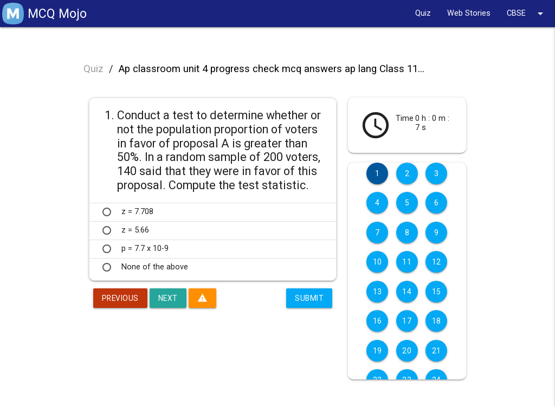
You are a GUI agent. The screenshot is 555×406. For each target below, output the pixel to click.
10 (377, 261)
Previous (121, 298)
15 (436, 291)
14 (406, 291)
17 (406, 321)
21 (436, 350)
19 (377, 350)
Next (169, 298)
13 (377, 291)
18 (436, 321)
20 (406, 350)
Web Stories (469, 13)
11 (406, 261)
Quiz (423, 13)
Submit (309, 298)
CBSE (527, 13)
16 (377, 321)
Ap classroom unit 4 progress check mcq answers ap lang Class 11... (271, 69)
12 (436, 261)
